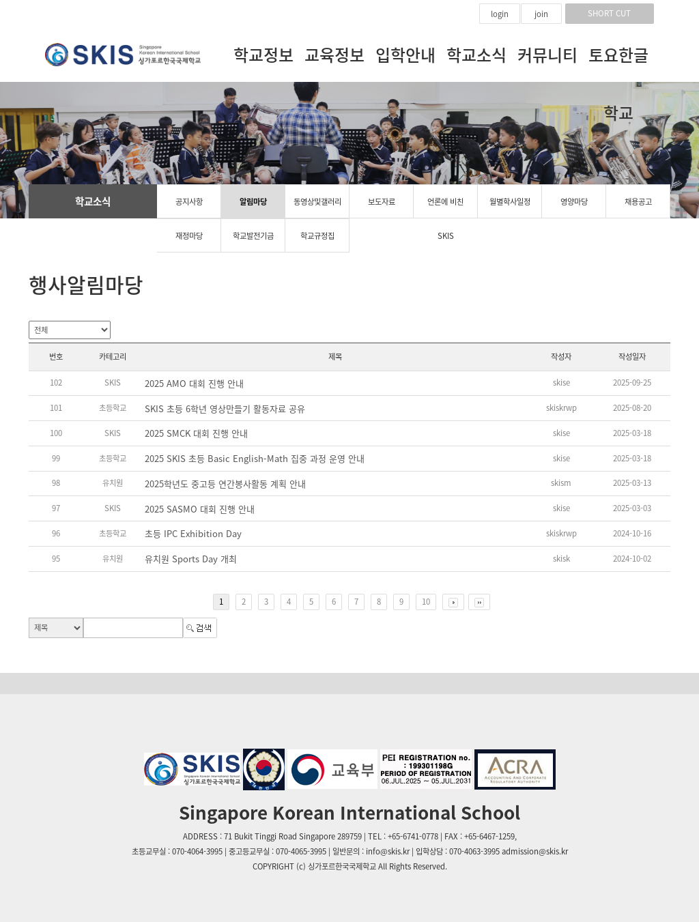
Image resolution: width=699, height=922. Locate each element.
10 (426, 601)
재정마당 (189, 236)
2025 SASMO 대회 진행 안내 (200, 509)
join (541, 14)
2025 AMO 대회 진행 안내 (194, 383)
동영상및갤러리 (317, 201)
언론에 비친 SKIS (445, 207)
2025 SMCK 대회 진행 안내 (196, 433)
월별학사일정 (509, 201)
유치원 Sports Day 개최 (191, 559)
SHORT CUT (609, 13)
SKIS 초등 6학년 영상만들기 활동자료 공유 (225, 409)
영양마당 (574, 201)
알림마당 (253, 201)
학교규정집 (317, 236)
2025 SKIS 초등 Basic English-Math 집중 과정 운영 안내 (255, 458)
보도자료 (381, 201)
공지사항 (189, 201)
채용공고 (638, 201)
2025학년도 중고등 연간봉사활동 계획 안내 (225, 484)
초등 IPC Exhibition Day (193, 534)
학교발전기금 (253, 236)
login (500, 14)
